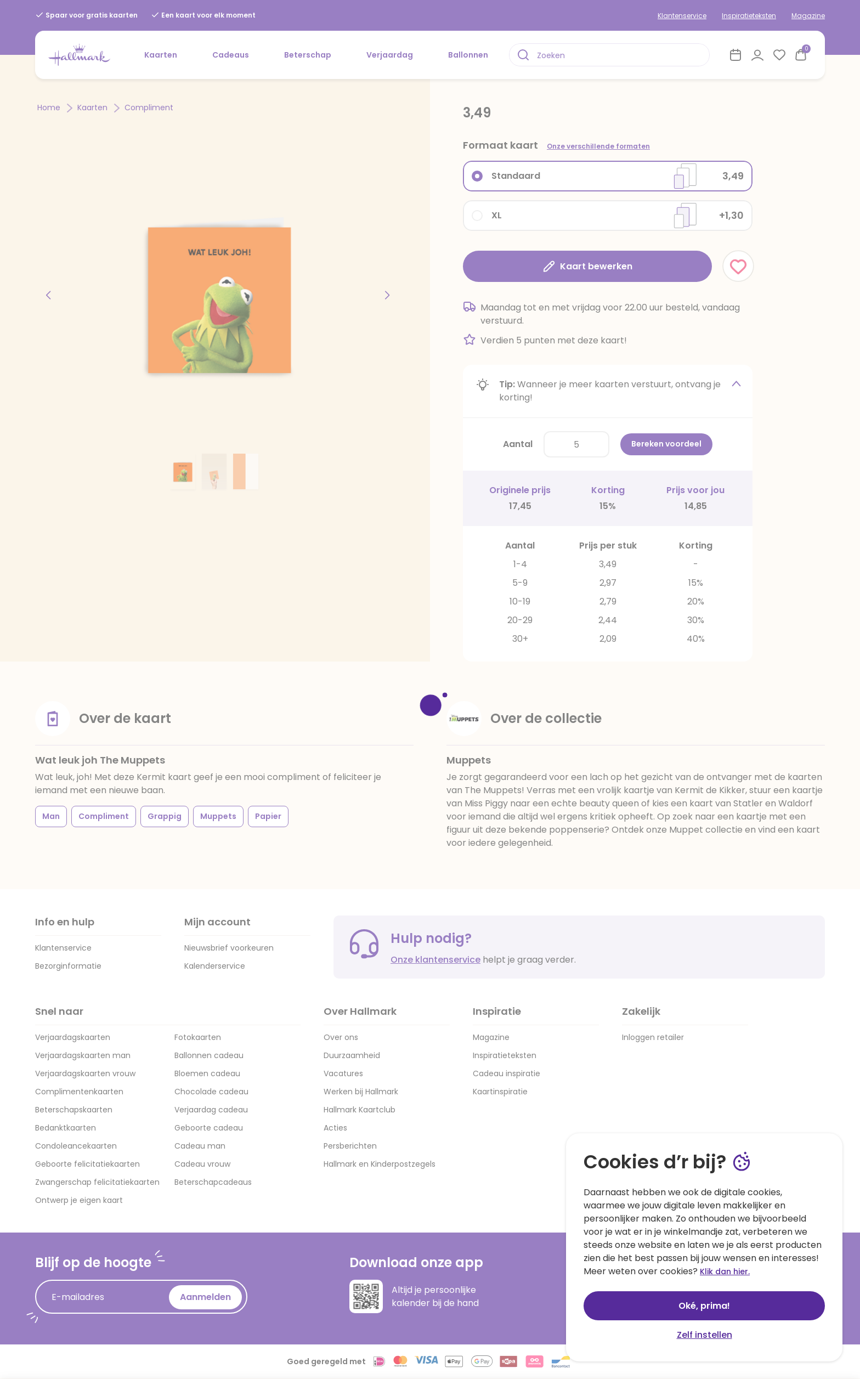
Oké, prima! (704, 1305)
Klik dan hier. (725, 1271)
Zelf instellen (704, 1335)
